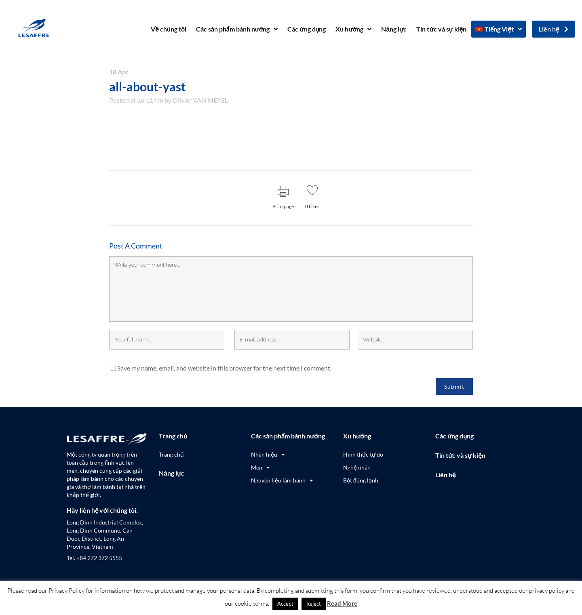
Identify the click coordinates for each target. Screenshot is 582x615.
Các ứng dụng (306, 29)
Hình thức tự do (363, 454)
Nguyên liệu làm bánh (282, 480)
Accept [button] (285, 603)
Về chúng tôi (168, 29)
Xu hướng (353, 29)
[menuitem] (498, 29)
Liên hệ (445, 474)
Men (260, 467)
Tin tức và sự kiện (441, 29)
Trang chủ (173, 436)
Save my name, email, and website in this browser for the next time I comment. (224, 368)
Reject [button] (313, 603)
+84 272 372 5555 (99, 557)
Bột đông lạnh (360, 480)
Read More (342, 603)
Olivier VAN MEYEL (200, 100)
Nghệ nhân (357, 467)
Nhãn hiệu (268, 455)
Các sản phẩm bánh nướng (237, 29)
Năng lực (394, 29)
